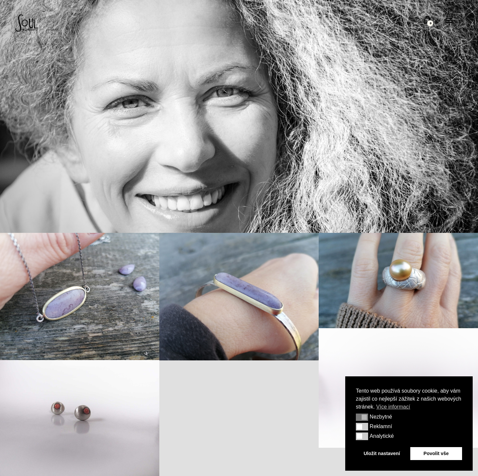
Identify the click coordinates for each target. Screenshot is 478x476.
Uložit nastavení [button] (381, 453)
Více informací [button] (393, 407)
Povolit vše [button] (436, 453)
